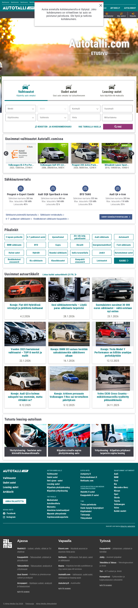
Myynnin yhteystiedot (56, 513)
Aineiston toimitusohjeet (58, 510)
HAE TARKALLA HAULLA (90, 126)
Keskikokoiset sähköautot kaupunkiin (51, 219)
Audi (116, 474)
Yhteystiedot (86, 518)
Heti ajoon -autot (55, 480)
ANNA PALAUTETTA (14, 501)
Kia (115, 484)
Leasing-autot (10, 487)
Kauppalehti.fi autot (89, 495)
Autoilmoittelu (53, 503)
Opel (116, 494)
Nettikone (33, 2)
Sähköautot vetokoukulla (52, 214)
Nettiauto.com (86, 480)
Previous (6, 153)
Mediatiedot (52, 500)
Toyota (117, 501)
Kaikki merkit (120, 511)
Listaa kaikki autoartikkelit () (59, 274)
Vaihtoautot (9, 478)
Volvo (116, 507)
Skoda (117, 497)
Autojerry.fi (85, 474)
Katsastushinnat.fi (88, 477)
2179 (70, 274)
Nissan (117, 490)
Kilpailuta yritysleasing (57, 490)
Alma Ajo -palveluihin (127, 526)
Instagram (10, 517)
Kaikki (123, 260)
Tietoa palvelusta (88, 504)
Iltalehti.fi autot (87, 492)
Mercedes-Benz (121, 487)
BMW (116, 477)
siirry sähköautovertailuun (115, 217)
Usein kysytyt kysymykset (92, 508)
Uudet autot (9, 482)
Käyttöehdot (85, 511)
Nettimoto (15, 2)
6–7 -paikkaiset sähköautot (19, 219)
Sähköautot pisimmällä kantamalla (22, 214)
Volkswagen (119, 504)
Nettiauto (5, 2)
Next (132, 153)
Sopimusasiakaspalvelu (57, 517)
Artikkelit (8, 491)
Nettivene (24, 2)
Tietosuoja (85, 514)
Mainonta (51, 507)
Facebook (11, 513)
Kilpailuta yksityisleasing (58, 487)
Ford (116, 480)
